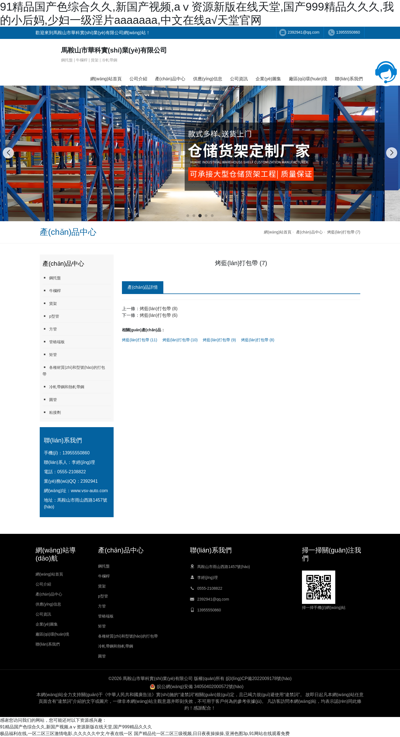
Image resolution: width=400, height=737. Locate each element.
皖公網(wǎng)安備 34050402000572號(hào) (200, 686)
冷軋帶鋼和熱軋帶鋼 (63, 386)
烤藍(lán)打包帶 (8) (159, 308)
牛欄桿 (51, 290)
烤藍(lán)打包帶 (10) (180, 340)
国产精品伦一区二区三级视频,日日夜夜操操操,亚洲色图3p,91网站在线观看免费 (212, 733)
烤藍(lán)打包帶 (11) (139, 340)
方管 (49, 329)
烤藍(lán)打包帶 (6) (159, 315)
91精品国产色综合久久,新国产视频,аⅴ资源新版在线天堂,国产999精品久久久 (76, 726)
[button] (187, 215)
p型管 (50, 316)
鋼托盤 (51, 277)
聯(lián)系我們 (349, 78)
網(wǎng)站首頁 (106, 78)
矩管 (49, 354)
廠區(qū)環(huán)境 (308, 78)
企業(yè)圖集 (268, 78)
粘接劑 (51, 412)
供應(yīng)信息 (207, 78)
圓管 (49, 399)
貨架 (49, 303)
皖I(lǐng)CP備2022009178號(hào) (259, 678)
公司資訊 (239, 78)
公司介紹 (138, 78)
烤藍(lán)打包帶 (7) (343, 232)
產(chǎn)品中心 (170, 78)
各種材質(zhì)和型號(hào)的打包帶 (73, 370)
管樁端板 (53, 341)
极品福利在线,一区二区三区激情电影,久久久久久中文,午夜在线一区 (66, 733)
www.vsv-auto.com (89, 490)
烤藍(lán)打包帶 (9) (219, 340)
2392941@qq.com (303, 32)
